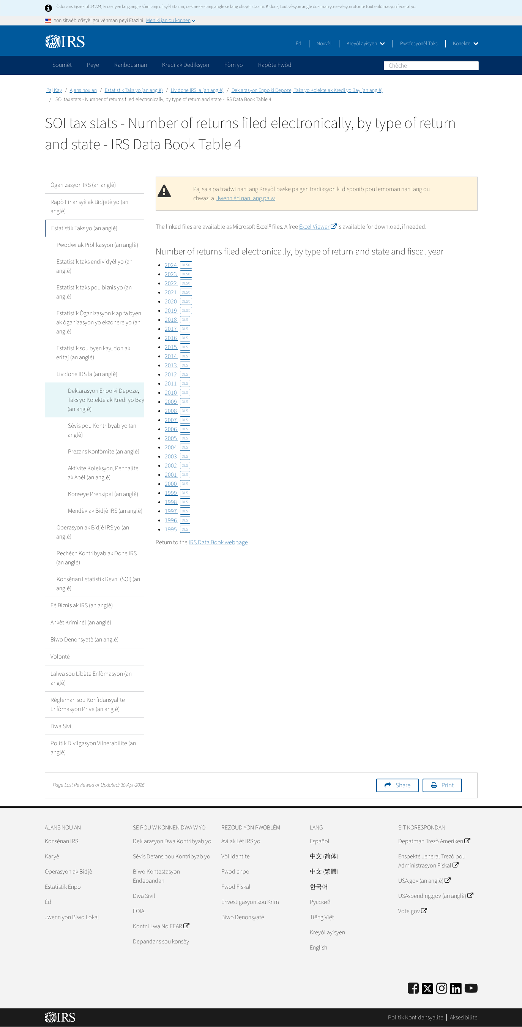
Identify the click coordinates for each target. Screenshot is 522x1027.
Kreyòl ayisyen (366, 43)
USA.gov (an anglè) (424, 881)
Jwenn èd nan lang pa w (245, 198)
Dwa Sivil (61, 726)
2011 (177, 383)
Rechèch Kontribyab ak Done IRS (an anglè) (96, 558)
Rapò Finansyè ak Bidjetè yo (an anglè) (89, 206)
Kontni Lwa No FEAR (161, 926)
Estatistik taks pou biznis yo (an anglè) (93, 292)
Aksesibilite (464, 1017)
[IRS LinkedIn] (456, 991)
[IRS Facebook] (413, 989)
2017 (177, 329)
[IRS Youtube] (471, 989)
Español (320, 841)
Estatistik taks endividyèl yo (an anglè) (94, 266)
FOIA (138, 911)
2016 (177, 338)
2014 (177, 356)
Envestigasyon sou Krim (250, 902)
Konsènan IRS (61, 841)
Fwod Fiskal (236, 887)
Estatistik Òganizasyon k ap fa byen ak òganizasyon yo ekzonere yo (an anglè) (98, 322)
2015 (177, 347)
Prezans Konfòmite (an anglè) (103, 451)
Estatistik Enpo (63, 887)
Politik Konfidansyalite (415, 1017)
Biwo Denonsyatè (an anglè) (84, 639)
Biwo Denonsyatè (242, 917)
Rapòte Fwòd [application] (275, 65)
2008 (177, 411)
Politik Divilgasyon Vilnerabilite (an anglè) (93, 748)
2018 (177, 320)
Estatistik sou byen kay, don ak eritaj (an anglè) (100, 353)
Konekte (465, 43)
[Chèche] (431, 65)
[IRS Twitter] (427, 991)
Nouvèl (324, 43)
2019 (178, 311)
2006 (177, 429)
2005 (177, 438)
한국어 (319, 887)
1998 (177, 502)
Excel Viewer (317, 227)
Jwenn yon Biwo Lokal (72, 917)
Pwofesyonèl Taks (419, 43)
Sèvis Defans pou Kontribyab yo (171, 856)
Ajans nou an (83, 90)
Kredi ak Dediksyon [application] (185, 65)
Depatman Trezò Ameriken (434, 841)
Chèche (472, 65)
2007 (177, 420)
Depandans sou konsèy (161, 941)
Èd (298, 43)
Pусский (320, 902)
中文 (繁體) (324, 871)
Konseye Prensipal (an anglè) (103, 494)
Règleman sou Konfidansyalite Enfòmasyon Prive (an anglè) (87, 704)
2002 (177, 465)
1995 (177, 529)
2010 (177, 393)
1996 (177, 520)
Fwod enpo (235, 871)
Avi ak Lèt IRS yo (240, 841)
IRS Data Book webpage (218, 542)
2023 (178, 274)
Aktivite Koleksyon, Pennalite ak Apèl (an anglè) (103, 473)
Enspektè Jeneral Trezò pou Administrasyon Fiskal (431, 861)
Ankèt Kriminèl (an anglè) (80, 622)
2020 (178, 301)
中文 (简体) (324, 856)
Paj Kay (54, 90)
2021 (178, 292)
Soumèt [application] (62, 65)
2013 (177, 365)
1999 (177, 493)
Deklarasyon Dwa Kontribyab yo (172, 841)
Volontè (60, 657)
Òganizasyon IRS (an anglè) (83, 185)
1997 (177, 511)
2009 (177, 402)
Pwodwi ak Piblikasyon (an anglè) (97, 245)
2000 (177, 484)
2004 (177, 447)
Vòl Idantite (235, 856)
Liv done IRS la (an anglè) (197, 90)
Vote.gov (412, 911)
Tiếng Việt (322, 917)
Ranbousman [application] (130, 65)
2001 (177, 475)
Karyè (52, 856)
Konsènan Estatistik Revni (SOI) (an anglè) (98, 583)
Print (448, 785)
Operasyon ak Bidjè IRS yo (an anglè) (92, 532)
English (318, 947)
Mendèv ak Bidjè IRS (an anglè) (105, 511)
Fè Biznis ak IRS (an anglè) (81, 605)
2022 (178, 283)
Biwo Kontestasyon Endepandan (156, 876)
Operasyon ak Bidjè (68, 871)
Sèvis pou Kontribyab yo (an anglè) (102, 430)
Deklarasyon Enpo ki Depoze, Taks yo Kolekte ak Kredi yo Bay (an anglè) (307, 90)
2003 (177, 456)
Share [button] (403, 785)
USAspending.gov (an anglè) (435, 896)
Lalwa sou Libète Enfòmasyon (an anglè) (91, 678)
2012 (177, 374)
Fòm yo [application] (233, 65)
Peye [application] (93, 65)
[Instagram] (441, 989)
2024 (178, 265)
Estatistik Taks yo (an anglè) (134, 90)
